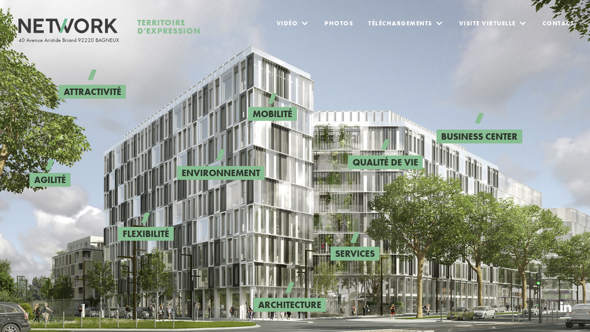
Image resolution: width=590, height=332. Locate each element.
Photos (338, 23)
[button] (293, 20)
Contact (558, 23)
